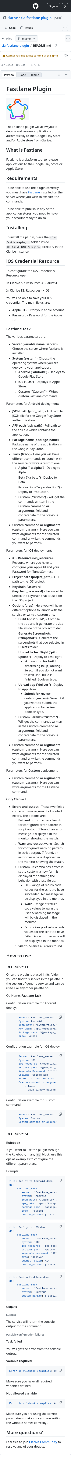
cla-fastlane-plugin (36, 17)
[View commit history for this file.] (66, 55)
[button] (60, 1017)
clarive (13, 17)
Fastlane (34, 192)
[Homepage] (36, 6)
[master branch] (26, 38)
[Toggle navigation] (6, 6)
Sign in (53, 6)
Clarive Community (43, 1442)
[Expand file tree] (7, 38)
